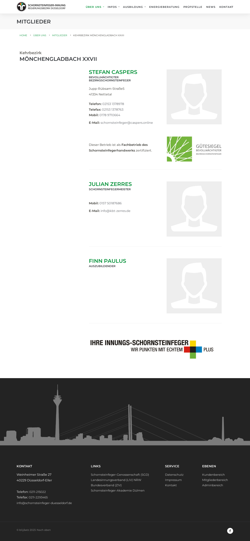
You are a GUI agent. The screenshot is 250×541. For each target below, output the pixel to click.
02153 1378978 (113, 104)
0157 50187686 (110, 203)
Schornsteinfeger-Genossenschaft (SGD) (120, 474)
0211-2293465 (38, 497)
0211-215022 (37, 492)
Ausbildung (133, 6)
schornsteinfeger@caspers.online (127, 123)
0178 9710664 (109, 115)
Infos (112, 6)
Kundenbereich (213, 474)
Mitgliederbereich (215, 480)
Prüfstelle (192, 6)
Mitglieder (59, 35)
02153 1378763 (112, 109)
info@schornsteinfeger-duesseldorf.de (44, 503)
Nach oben (44, 529)
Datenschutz (174, 474)
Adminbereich (212, 485)
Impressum (173, 480)
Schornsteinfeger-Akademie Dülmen (118, 490)
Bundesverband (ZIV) (106, 485)
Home (23, 35)
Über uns (93, 6)
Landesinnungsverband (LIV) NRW (116, 480)
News (210, 6)
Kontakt (226, 6)
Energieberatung (164, 6)
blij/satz (24, 529)
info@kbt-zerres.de (115, 211)
